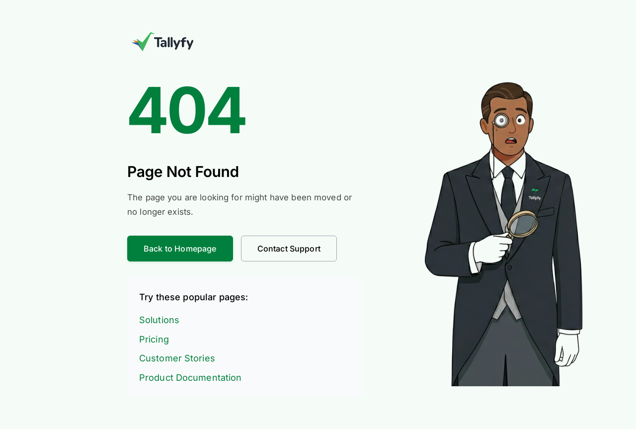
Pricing (154, 339)
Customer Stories (177, 358)
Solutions (159, 320)
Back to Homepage (180, 249)
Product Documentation (190, 377)
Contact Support (288, 249)
